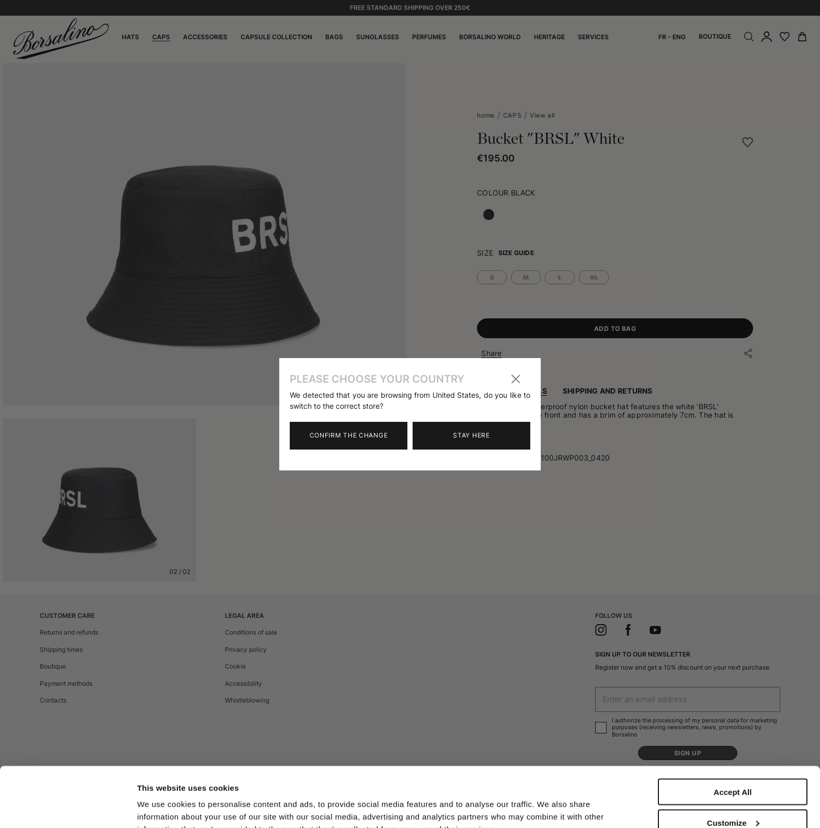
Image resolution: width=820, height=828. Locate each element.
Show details (161, 798)
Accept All (733, 732)
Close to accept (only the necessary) (732, 798)
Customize (733, 762)
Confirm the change (349, 435)
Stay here (471, 435)
